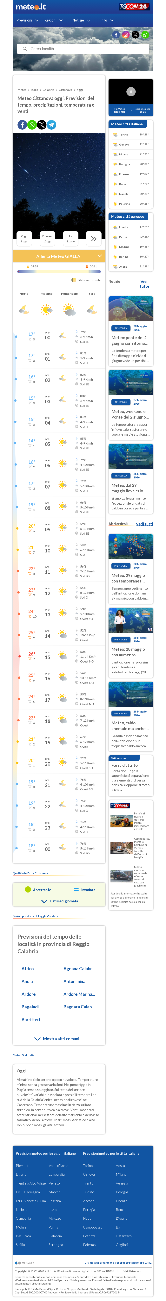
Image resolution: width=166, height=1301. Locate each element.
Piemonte (23, 1165)
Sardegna (56, 1244)
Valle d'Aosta (59, 1165)
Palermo (89, 1244)
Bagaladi (30, 1006)
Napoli (88, 1218)
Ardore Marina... (79, 994)
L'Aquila (121, 1218)
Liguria (21, 1174)
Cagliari (122, 1244)
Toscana (55, 1201)
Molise (21, 1227)
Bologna (122, 1192)
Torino (88, 1165)
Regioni (50, 20)
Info (103, 20)
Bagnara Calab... (79, 1006)
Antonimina (74, 981)
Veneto (54, 1183)
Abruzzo (55, 1218)
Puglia (53, 1227)
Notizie (78, 20)
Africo (28, 968)
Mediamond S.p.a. (45, 1289)
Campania (23, 1218)
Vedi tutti (144, 524)
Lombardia (57, 1174)
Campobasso (93, 1227)
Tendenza (121, 328)
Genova (89, 1174)
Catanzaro (124, 1236)
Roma (120, 1209)
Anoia (27, 981)
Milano (121, 1174)
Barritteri (31, 1019)
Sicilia (20, 1244)
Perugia (89, 1209)
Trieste (88, 1192)
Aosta (120, 1165)
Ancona (88, 1201)
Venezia (122, 1183)
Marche (54, 1192)
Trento (88, 1183)
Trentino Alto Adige (31, 1183)
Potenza (89, 1236)
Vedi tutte (144, 284)
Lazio (53, 1209)
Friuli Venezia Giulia (31, 1201)
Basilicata (23, 1236)
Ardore (29, 994)
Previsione (120, 565)
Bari (119, 1227)
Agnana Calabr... (79, 968)
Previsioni (24, 20)
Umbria (21, 1209)
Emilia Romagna (28, 1192)
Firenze (121, 1201)
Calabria (55, 1236)
